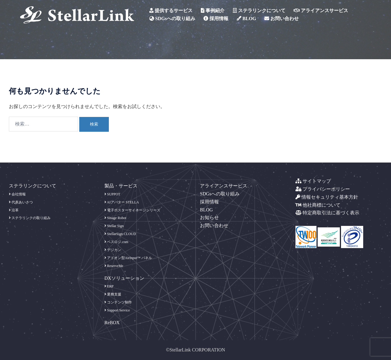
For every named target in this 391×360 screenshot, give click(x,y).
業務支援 (112, 294)
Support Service (117, 310)
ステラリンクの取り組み (30, 218)
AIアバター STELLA (121, 202)
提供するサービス (171, 10)
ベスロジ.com (116, 242)
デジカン (112, 250)
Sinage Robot (115, 218)
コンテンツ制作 (118, 302)
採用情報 (215, 18)
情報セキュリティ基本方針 (326, 197)
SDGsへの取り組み (172, 18)
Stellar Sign (114, 226)
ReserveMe (113, 266)
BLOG (246, 18)
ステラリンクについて (259, 10)
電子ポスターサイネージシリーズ (132, 210)
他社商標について (317, 205)
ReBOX (112, 322)
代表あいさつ (21, 202)
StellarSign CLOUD (120, 234)
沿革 (14, 210)
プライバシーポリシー (322, 189)
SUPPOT (112, 194)
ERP (109, 286)
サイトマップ (313, 181)
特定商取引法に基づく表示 (327, 212)
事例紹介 (212, 10)
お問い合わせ (281, 18)
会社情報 (17, 194)
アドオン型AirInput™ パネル (128, 258)
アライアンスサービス (321, 10)
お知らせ (209, 217)
